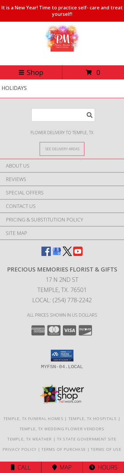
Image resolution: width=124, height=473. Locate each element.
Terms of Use (106, 449)
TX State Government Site (87, 439)
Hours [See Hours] (103, 467)
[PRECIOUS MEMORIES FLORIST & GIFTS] (62, 56)
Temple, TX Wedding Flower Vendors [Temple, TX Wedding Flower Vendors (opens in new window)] (62, 428)
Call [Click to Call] (21, 467)
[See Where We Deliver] (62, 148)
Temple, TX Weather (29, 439)
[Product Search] (63, 115)
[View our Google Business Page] (56, 254)
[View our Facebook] (46, 254)
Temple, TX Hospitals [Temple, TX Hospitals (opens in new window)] (92, 418)
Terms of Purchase (63, 449)
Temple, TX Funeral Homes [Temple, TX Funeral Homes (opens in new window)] (33, 418)
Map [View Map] (62, 467)
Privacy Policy (19, 449)
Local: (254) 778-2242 (62, 300)
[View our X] (67, 254)
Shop (31, 72)
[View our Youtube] (78, 254)
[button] (62, 355)
